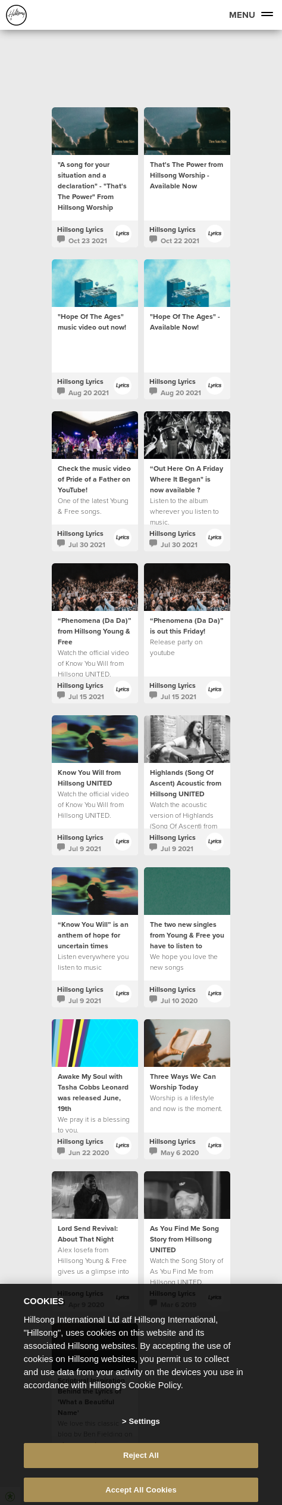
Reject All (141, 1463)
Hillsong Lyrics (80, 229)
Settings (144, 1429)
